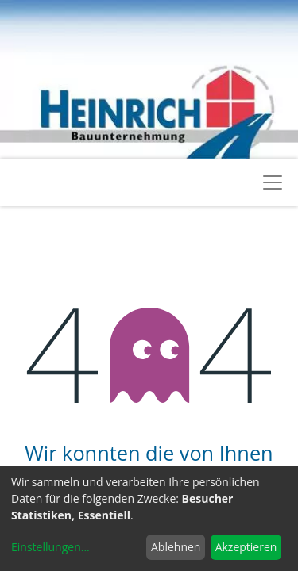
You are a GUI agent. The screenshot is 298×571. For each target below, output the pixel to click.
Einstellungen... (50, 546)
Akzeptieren (246, 546)
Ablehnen (175, 546)
